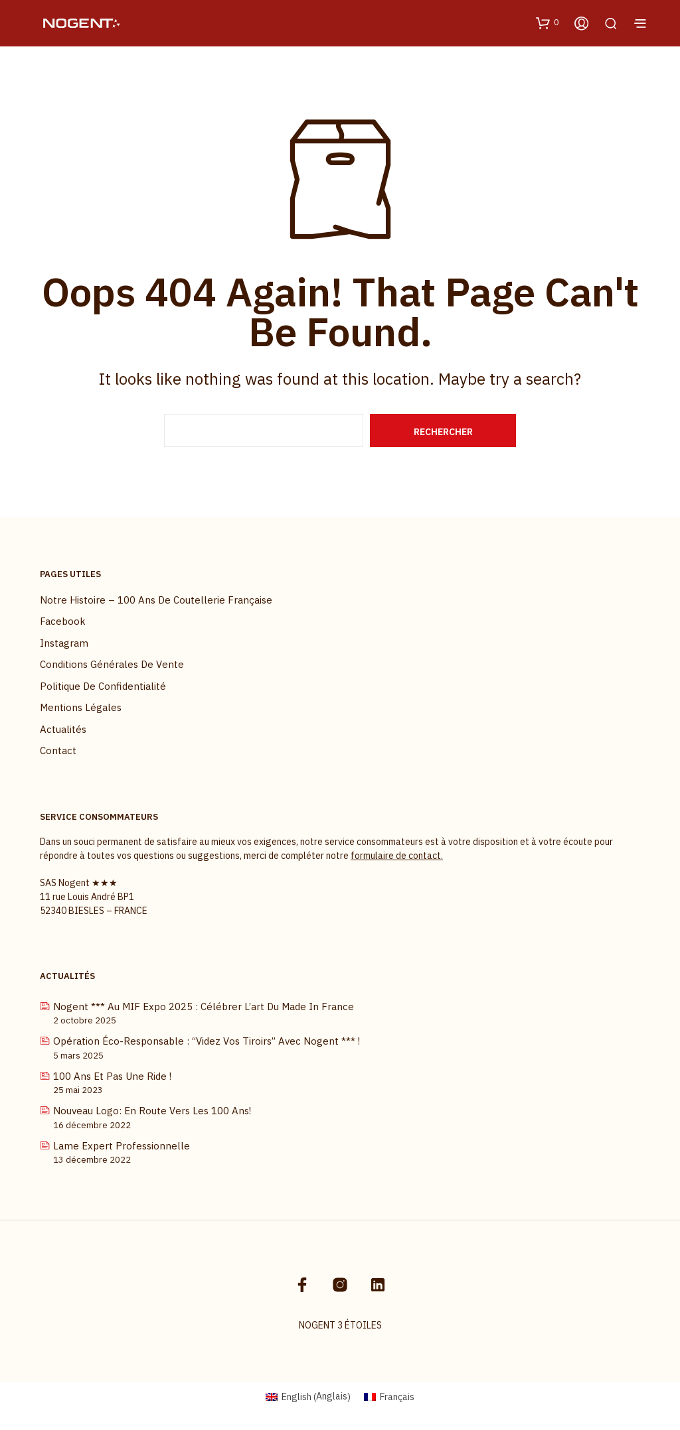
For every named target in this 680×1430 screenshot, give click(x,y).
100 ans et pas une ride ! (112, 1076)
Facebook (63, 621)
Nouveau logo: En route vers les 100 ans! (152, 1110)
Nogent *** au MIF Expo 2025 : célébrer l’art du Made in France (203, 1006)
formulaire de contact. (397, 856)
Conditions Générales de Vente (112, 664)
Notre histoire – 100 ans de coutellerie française (156, 600)
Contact (58, 750)
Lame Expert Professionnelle (121, 1145)
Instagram (64, 643)
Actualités (63, 729)
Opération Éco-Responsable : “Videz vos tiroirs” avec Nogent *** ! (206, 1041)
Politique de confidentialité (103, 686)
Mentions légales (81, 707)
